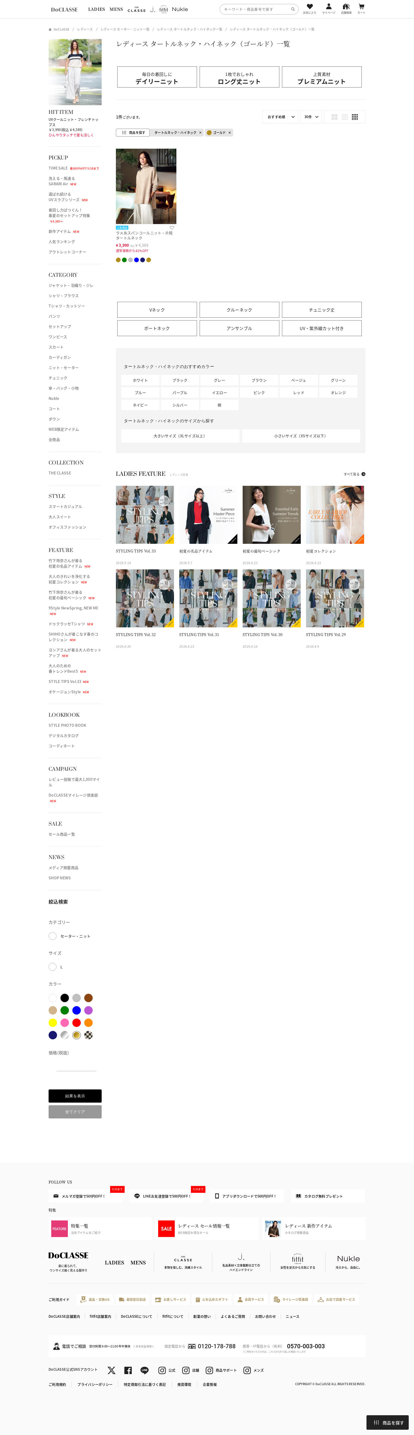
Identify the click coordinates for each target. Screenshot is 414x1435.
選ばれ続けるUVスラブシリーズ (68, 196)
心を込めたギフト (212, 1299)
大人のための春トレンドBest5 (67, 668)
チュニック (58, 377)
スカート (56, 347)
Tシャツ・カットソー (67, 305)
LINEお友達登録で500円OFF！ (168, 1194)
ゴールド (216, 132)
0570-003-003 (306, 1346)
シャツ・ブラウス (64, 295)
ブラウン (259, 380)
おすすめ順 (276, 116)
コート (54, 408)
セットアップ (60, 326)
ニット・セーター (64, 367)
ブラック (179, 380)
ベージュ (298, 380)
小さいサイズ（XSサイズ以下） (301, 435)
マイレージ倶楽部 (291, 1300)
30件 (308, 116)
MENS (116, 9)
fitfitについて (173, 1316)
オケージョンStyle (69, 691)
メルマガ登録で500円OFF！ (88, 1193)
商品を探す (389, 1422)
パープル (179, 392)
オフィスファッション (67, 527)
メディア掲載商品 (63, 867)
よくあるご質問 (233, 1316)
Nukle (54, 398)
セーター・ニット (75, 936)
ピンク (259, 392)
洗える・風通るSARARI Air (62, 181)
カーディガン (60, 357)
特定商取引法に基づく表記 (145, 1384)
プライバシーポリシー (94, 1384)
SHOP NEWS (60, 877)
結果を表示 (75, 1096)
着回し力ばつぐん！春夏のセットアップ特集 (69, 215)
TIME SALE (74, 168)
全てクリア (75, 1111)
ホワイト (140, 380)
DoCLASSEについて (136, 1316)
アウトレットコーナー (67, 251)
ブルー (140, 392)
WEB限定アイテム (64, 429)
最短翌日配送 (132, 1299)
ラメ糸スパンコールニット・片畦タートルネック (144, 235)
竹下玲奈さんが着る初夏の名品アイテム (70, 563)
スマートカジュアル (65, 506)
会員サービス (251, 1299)
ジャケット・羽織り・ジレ (71, 285)
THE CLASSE (60, 473)
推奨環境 (184, 1384)
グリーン (338, 380)
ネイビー (140, 405)
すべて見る (352, 474)
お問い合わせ (265, 1316)
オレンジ (338, 392)
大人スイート (60, 516)
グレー (219, 380)
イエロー (219, 392)
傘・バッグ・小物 (64, 388)
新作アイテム (64, 231)
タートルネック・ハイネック (175, 132)
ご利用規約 (57, 1384)
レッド (298, 392)
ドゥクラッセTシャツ (71, 623)
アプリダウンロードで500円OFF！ (246, 1196)
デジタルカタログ (64, 735)
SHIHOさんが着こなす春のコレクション (73, 636)
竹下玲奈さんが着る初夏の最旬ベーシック (72, 594)
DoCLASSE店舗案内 (64, 1316)
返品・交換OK (95, 1299)
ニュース (292, 1316)
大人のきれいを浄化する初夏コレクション (69, 579)
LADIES (96, 9)
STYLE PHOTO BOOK (67, 725)
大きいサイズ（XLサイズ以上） (180, 435)
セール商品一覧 (62, 834)
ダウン (54, 418)
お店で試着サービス (336, 1299)
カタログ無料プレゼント (319, 1196)
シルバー (179, 405)
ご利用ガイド (59, 1299)
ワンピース (58, 336)
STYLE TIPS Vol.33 (69, 681)
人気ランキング (62, 241)
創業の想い (202, 1316)
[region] (207, 9)
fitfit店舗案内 (100, 1316)
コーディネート (62, 745)
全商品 (54, 439)
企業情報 (210, 1384)
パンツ (54, 316)
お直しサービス (170, 1299)
